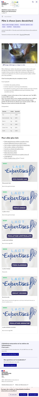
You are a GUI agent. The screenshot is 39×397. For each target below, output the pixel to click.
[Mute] (33, 62)
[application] (19, 53)
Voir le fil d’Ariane (7, 16)
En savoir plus (13, 394)
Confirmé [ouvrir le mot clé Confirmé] (9, 27)
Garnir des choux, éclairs (10, 151)
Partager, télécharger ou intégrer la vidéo (14, 65)
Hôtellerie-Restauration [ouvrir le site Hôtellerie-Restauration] (7, 385)
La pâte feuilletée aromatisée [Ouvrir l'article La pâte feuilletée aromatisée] (9, 327)
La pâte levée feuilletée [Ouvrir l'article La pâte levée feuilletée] (7, 240)
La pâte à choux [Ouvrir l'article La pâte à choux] (6, 211)
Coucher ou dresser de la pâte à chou (13, 149)
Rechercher (32, 2)
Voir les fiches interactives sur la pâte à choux (16, 154)
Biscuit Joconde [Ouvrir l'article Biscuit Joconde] (5, 297)
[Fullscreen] (35, 62)
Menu (36, 2)
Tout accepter (33, 394)
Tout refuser (23, 394)
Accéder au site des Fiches (9, 354)
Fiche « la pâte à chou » (10, 158)
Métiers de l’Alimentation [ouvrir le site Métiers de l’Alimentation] (21, 385)
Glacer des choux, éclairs (10, 152)
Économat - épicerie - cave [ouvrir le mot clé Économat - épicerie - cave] (26, 24)
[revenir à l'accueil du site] (19, 10)
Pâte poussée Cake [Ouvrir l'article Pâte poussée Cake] (6, 183)
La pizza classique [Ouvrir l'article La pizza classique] (6, 268)
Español (22, 34)
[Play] (19, 53)
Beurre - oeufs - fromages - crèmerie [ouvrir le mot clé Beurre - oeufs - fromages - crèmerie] (10, 24)
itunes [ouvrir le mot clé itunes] (3, 27)
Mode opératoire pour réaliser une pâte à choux (16, 141)
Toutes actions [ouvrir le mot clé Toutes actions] (16, 27)
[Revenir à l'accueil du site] (6, 374)
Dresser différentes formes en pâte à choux (15, 143)
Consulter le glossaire (10, 365)
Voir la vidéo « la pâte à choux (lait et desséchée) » (17, 145)
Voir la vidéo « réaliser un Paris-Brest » (13, 147)
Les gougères (7, 156)
